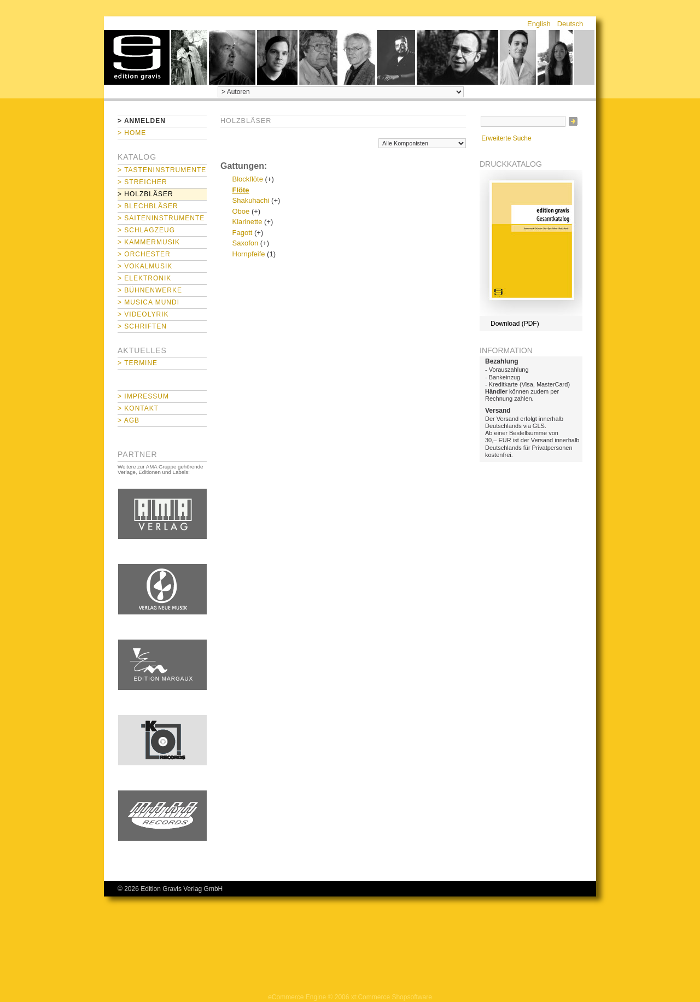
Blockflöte (247, 179)
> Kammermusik (149, 242)
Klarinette (247, 222)
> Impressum (143, 396)
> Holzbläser (145, 194)
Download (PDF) (515, 323)
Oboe (241, 211)
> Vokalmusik (145, 266)
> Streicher (142, 182)
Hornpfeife (248, 254)
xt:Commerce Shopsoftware (391, 997)
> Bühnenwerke (150, 290)
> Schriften (142, 326)
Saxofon (245, 243)
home (137, 57)
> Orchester (144, 254)
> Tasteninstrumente (162, 170)
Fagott (242, 232)
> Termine (138, 363)
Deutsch (570, 24)
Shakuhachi (251, 200)
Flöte (240, 190)
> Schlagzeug (146, 230)
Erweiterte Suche (506, 138)
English (539, 24)
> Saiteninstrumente (161, 218)
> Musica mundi (148, 302)
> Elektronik (144, 278)
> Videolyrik (143, 314)
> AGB (128, 420)
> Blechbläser (148, 206)
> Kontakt (138, 408)
